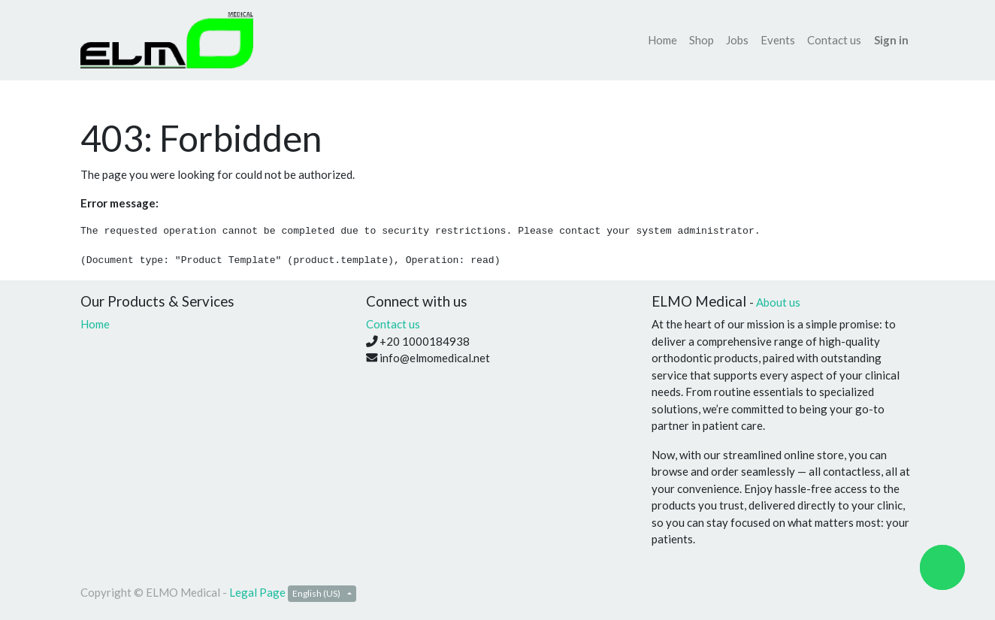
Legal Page (257, 592)
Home (95, 324)
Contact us (393, 324)
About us (778, 302)
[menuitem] (662, 40)
